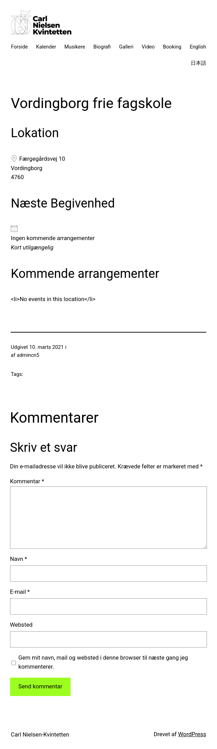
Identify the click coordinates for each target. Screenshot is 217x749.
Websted (21, 625)
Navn (18, 559)
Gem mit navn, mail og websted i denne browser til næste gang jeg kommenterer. (103, 662)
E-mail (20, 592)
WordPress (192, 734)
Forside (19, 47)
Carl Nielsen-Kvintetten (40, 734)
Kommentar (27, 481)
